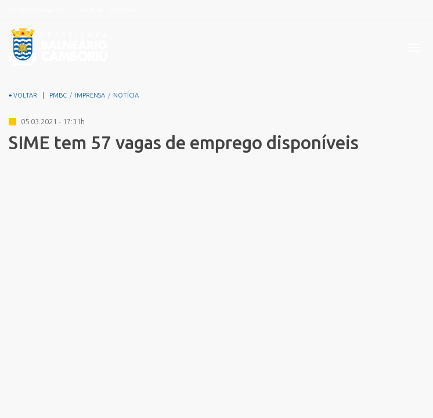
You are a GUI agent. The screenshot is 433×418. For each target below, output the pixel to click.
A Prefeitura (124, 9)
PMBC (58, 95)
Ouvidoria (89, 9)
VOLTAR (23, 95)
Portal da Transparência (39, 9)
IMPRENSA (90, 95)
